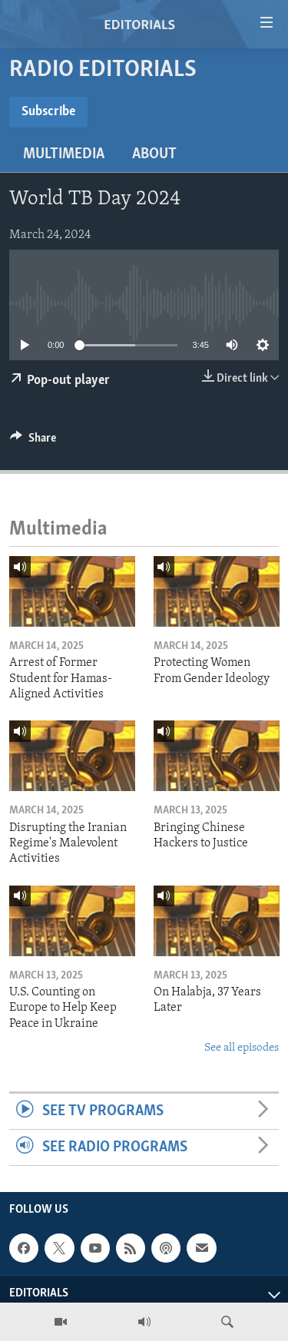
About (154, 154)
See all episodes (241, 1048)
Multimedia (63, 154)
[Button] (33, 441)
